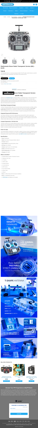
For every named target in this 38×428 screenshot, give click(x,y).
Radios (17, 10)
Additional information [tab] (21, 89)
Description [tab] (14, 89)
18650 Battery (5, 177)
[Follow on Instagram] (6, 1)
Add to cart (4, 78)
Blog (27, 1)
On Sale (22, 13)
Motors (27, 7)
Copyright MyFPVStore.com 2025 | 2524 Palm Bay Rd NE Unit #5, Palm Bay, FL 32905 (19, 424)
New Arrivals (5, 7)
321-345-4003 (21, 426)
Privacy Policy (24, 423)
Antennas (16, 13)
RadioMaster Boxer (9, 97)
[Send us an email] (8, 1)
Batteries (32, 7)
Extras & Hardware (24, 10)
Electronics (11, 10)
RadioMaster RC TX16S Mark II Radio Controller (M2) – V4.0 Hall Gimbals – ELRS (31, 377)
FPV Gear (32, 10)
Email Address (13, 408)
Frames (5, 10)
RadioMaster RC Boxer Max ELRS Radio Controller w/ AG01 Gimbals (6, 377)
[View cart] (36, 4)
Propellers (21, 7)
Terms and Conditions (17, 423)
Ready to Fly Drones (13, 7)
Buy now (12, 78)
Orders (29, 1)
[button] (34, 4)
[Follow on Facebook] (4, 1)
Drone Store (10, 423)
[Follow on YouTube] (9, 1)
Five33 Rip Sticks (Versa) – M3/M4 (19, 377)
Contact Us (32, 1)
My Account (24, 1)
